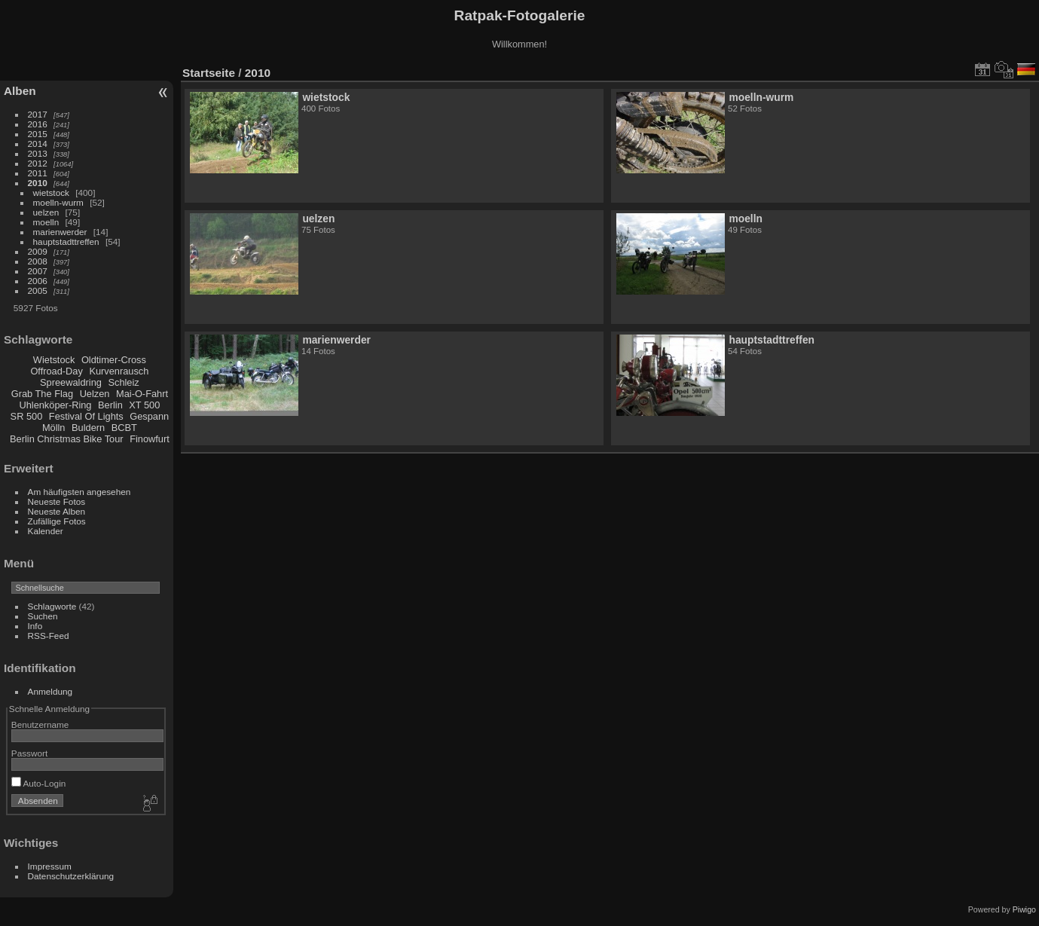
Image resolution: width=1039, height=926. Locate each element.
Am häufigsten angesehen (79, 492)
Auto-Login (38, 783)
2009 (37, 251)
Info (35, 626)
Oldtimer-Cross (113, 359)
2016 (37, 124)
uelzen (46, 212)
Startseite (208, 72)
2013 (37, 153)
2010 (37, 183)
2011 (37, 173)
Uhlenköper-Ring (55, 405)
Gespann (149, 416)
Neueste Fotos (57, 501)
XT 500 (144, 405)
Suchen (43, 616)
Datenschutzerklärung (71, 876)
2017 (37, 114)
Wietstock (54, 359)
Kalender (45, 531)
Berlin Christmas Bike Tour (67, 439)
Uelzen (95, 393)
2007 (37, 271)
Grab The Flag (42, 393)
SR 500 (27, 416)
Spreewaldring (71, 382)
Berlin (110, 405)
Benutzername (40, 724)
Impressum (50, 866)
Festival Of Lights (86, 416)
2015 (37, 134)
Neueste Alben (57, 511)
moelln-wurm (58, 202)
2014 (37, 143)
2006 (37, 281)
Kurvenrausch (118, 371)
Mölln (54, 427)
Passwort (29, 753)
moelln (46, 222)
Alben (20, 90)
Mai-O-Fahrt (142, 393)
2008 (37, 261)
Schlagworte (52, 606)
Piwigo (1024, 909)
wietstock (51, 192)
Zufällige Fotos (57, 521)
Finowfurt (150, 439)
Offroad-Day (56, 371)
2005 (37, 290)
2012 (37, 163)
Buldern (88, 427)
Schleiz (123, 382)
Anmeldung (50, 691)
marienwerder (60, 232)
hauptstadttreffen (66, 241)
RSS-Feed (48, 635)
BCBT (124, 427)
